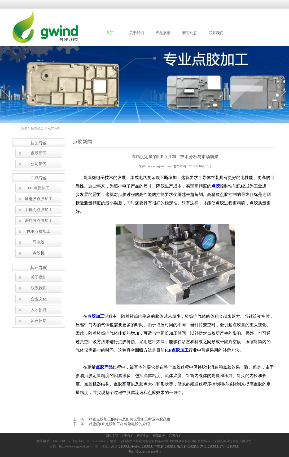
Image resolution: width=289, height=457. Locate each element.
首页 (110, 33)
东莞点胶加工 (209, 446)
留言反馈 (39, 321)
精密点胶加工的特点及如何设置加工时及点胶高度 (129, 419)
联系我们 (216, 33)
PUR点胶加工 (38, 231)
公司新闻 (39, 164)
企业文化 (39, 299)
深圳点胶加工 (120, 446)
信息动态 (37, 128)
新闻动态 (189, 33)
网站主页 (112, 436)
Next (279, 83)
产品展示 (163, 33)
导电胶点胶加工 (38, 199)
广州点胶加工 (229, 446)
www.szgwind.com (160, 166)
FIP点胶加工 (39, 188)
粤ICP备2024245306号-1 (144, 452)
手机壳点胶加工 (38, 210)
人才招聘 (39, 310)
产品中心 (143, 436)
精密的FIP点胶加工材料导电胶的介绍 (119, 424)
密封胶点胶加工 (38, 220)
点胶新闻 (39, 153)
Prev (3, 83)
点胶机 (39, 253)
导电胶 (39, 242)
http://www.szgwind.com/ (75, 446)
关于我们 (136, 33)
